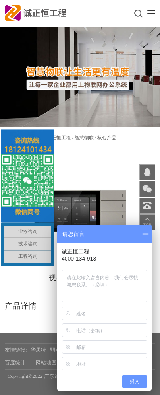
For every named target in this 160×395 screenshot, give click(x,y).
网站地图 (46, 363)
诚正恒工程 (59, 137)
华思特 (38, 350)
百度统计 (15, 363)
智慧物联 (84, 137)
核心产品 (106, 137)
